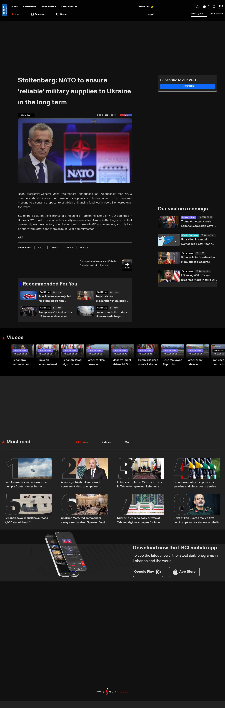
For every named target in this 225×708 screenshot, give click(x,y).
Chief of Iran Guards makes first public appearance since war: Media (196, 520)
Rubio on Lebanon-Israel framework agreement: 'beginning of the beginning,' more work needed (48, 363)
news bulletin (49, 7)
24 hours (82, 442)
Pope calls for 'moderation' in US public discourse (111, 299)
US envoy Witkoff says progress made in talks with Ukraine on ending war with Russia (199, 278)
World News (45, 292)
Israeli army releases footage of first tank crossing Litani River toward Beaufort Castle (198, 363)
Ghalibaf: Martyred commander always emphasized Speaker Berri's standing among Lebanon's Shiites (84, 521)
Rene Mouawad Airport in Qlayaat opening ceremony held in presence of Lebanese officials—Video (173, 363)
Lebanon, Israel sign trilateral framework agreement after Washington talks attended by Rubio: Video (73, 363)
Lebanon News (188, 217)
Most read (18, 442)
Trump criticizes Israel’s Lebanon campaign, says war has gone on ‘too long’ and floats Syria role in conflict (198, 224)
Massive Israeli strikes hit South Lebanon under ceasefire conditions (123, 363)
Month (129, 442)
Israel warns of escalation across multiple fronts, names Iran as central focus (26, 485)
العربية (151, 14)
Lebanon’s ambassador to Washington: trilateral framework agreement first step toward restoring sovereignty (22, 363)
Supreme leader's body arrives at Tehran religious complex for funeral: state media (140, 521)
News (15, 7)
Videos (15, 338)
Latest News (29, 7)
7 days (106, 442)
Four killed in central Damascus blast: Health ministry (196, 242)
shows (61, 14)
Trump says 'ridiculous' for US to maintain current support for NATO (55, 315)
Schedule (38, 14)
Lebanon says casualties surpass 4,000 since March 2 (26, 520)
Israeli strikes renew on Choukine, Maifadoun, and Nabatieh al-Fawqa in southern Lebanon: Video (98, 363)
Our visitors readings (183, 209)
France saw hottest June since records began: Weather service (112, 315)
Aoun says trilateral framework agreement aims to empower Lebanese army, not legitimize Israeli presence (84, 485)
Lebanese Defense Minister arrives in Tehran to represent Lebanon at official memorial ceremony (139, 485)
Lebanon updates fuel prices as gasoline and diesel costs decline (194, 484)
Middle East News (190, 235)
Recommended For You (50, 284)
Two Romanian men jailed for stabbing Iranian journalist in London (55, 299)
